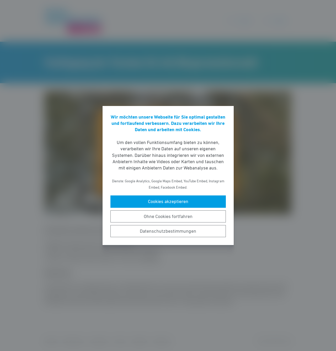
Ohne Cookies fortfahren (168, 216)
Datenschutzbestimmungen (168, 231)
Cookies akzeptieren (168, 201)
